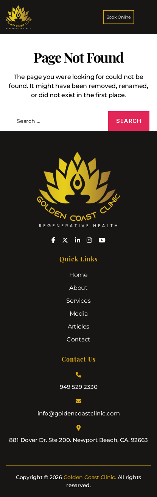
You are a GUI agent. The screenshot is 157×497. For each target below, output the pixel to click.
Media (79, 313)
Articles (78, 326)
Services (78, 300)
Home (78, 274)
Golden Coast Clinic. (90, 477)
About (78, 287)
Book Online (118, 17)
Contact (78, 339)
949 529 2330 (79, 386)
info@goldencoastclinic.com (78, 413)
